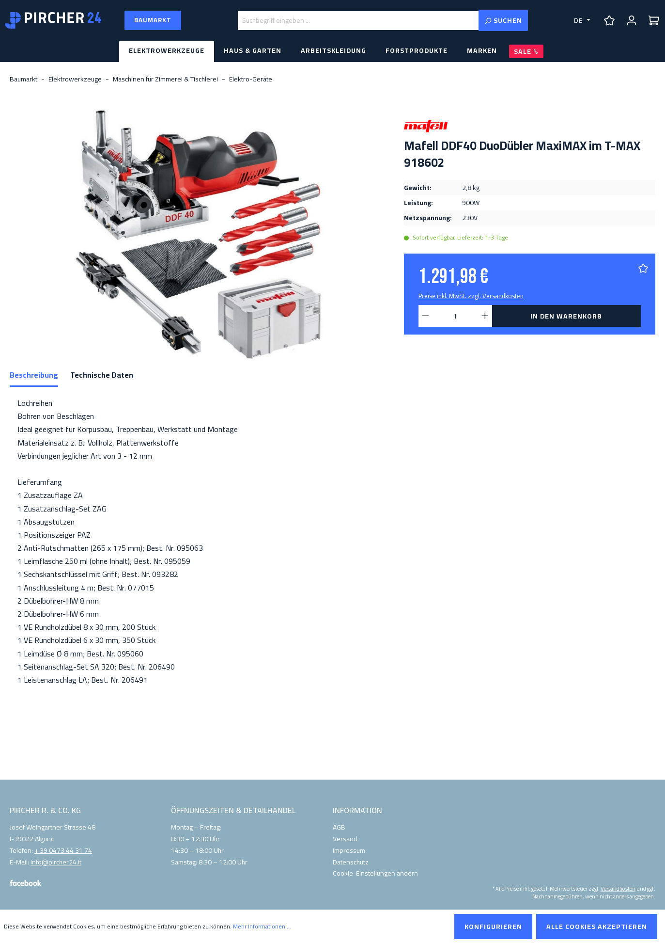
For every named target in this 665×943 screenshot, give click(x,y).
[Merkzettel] (609, 20)
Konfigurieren (493, 926)
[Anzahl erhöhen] (485, 316)
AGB (339, 827)
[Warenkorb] (654, 20)
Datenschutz (351, 862)
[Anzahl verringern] (425, 316)
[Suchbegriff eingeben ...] (358, 21)
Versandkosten (618, 888)
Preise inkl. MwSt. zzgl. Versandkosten (471, 296)
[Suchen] (503, 20)
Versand (345, 838)
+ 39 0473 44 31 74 (63, 851)
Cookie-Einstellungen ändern (375, 873)
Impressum (349, 850)
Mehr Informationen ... (262, 926)
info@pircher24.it (56, 862)
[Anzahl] (455, 316)
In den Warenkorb (566, 316)
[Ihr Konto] (631, 20)
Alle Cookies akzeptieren (596, 926)
